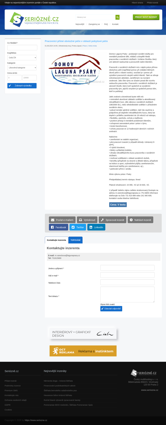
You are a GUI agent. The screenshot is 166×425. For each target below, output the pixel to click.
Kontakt (115, 24)
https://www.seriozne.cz (36, 420)
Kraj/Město (11, 53)
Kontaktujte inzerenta (56, 240)
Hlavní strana (137, 3)
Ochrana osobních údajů (16, 400)
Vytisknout (87, 219)
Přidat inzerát (152, 3)
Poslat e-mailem (62, 219)
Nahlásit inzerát (140, 219)
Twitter (78, 227)
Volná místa (92, 46)
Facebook (58, 227)
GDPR (7, 405)
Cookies (8, 410)
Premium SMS (11, 390)
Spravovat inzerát (112, 219)
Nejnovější (80, 24)
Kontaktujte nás (11, 395)
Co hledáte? (12, 43)
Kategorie (11, 63)
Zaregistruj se (94, 24)
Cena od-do (12, 73)
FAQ (106, 24)
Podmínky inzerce (13, 385)
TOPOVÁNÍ (75, 240)
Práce (85, 46)
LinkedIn (96, 227)
